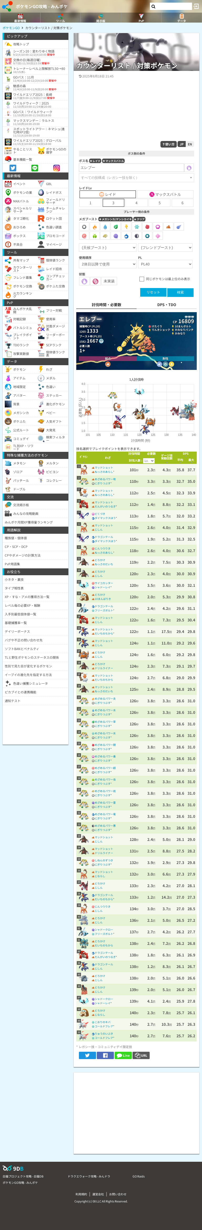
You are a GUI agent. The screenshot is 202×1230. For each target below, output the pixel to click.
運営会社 (98, 1194)
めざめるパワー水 (105, 710)
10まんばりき (103, 599)
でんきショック (161, 330)
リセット (153, 292)
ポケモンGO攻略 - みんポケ (42, 6)
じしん (99, 529)
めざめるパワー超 (105, 768)
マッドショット (104, 467)
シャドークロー (104, 929)
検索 (180, 292)
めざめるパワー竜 (105, 814)
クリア (139, 219)
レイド (95, 161)
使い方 (169, 144)
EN (190, 144)
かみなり (180, 333)
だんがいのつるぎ (105, 506)
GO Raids (139, 1176)
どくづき (100, 514)
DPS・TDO (166, 304)
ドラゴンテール (104, 537)
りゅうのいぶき (104, 1033)
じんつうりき (102, 548)
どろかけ (100, 560)
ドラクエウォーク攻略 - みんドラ (89, 1176)
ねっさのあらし (104, 472)
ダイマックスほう (105, 518)
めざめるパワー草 (105, 722)
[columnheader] (83, 458)
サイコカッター (104, 583)
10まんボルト (183, 326)
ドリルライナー (104, 668)
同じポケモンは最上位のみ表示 (168, 278)
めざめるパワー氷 (105, 733)
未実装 (109, 281)
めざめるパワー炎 (105, 698)
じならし (100, 876)
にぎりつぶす (102, 483)
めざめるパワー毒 (105, 756)
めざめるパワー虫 (105, 779)
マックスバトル (113, 161)
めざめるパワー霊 (105, 802)
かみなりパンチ (184, 330)
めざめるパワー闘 (105, 745)
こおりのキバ (102, 1022)
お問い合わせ (118, 1194)
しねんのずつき (104, 860)
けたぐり (157, 326)
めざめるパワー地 (105, 479)
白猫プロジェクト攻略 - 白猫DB (23, 1176)
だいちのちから (104, 633)
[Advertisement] (136, 1109)
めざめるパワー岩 (105, 791)
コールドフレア (104, 1026)
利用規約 (81, 1194)
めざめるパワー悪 (105, 826)
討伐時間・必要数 (106, 304)
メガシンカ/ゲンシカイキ (115, 219)
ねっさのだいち (104, 564)
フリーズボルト (104, 610)
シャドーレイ (102, 587)
